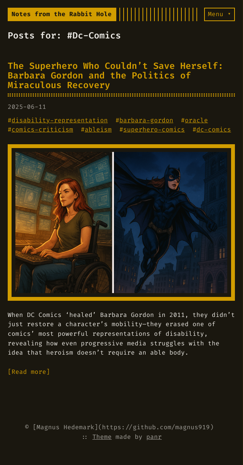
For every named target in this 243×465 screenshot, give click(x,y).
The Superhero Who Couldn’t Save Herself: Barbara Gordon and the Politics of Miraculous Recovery (115, 75)
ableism (98, 129)
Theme (102, 437)
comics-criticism (42, 129)
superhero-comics (154, 129)
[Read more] (29, 372)
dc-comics (213, 129)
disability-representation (60, 120)
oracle (196, 120)
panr (154, 437)
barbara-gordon (146, 120)
